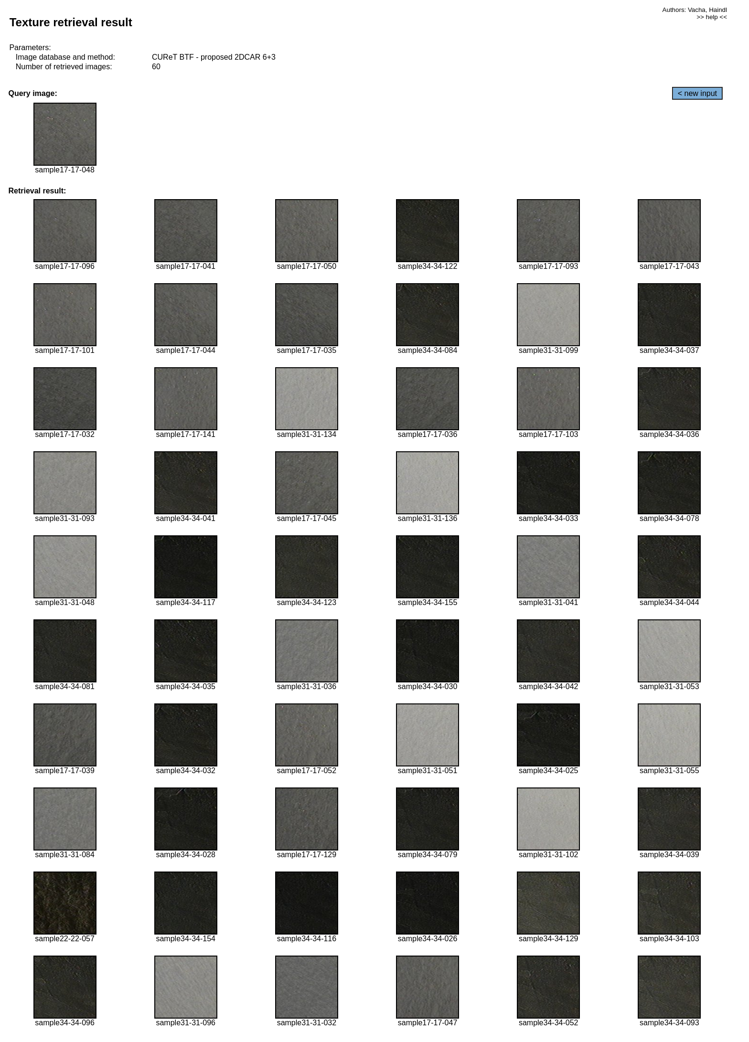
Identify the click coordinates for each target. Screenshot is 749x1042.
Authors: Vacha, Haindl (695, 9)
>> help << (711, 17)
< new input (697, 93)
